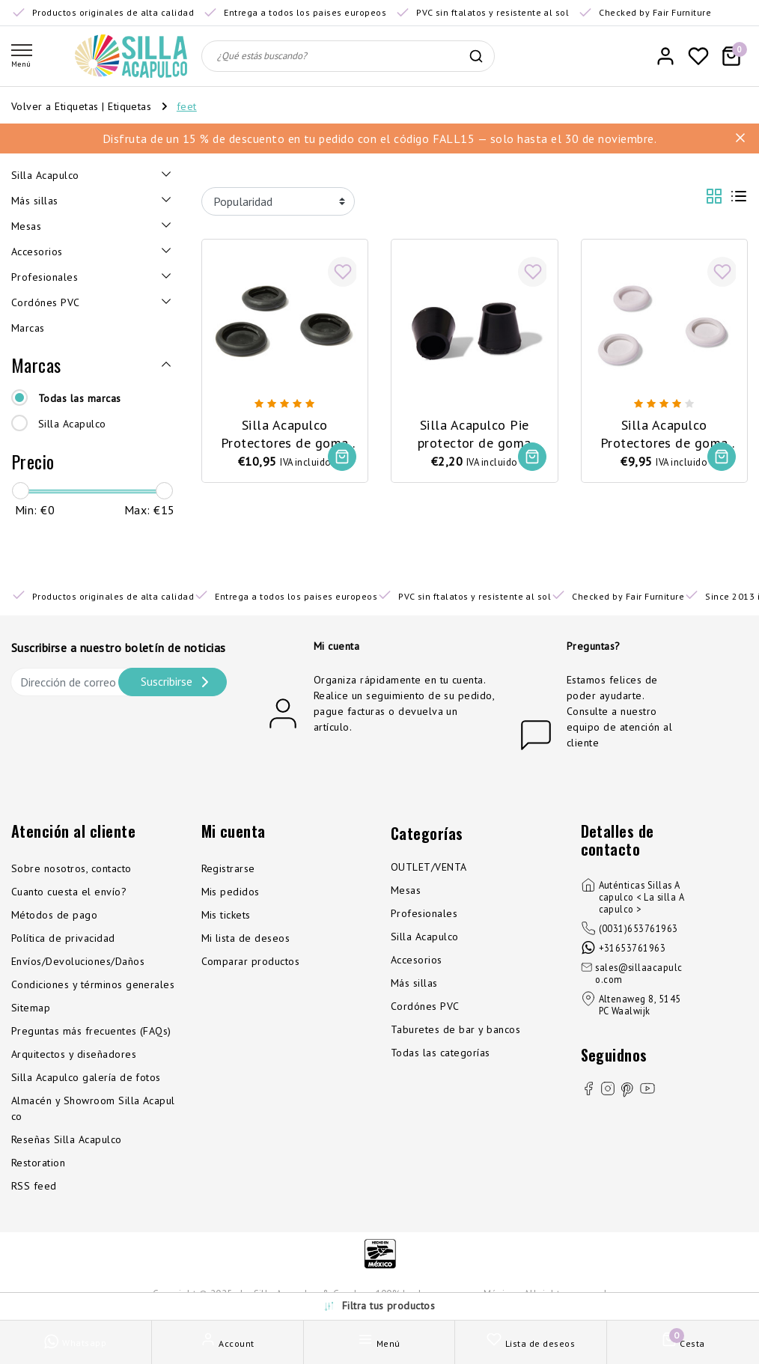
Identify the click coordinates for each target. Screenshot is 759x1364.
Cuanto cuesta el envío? (69, 891)
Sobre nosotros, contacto (71, 868)
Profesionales (424, 913)
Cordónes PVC (425, 1006)
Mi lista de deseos (245, 938)
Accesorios (416, 959)
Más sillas (414, 983)
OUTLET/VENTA (429, 867)
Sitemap (30, 1007)
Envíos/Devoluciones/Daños (77, 961)
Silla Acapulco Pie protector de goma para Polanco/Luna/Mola (474, 434)
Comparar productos (250, 961)
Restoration (38, 1162)
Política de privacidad (63, 938)
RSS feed (34, 1186)
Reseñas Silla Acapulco (66, 1139)
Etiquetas (129, 106)
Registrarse (228, 868)
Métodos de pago (54, 915)
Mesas (406, 890)
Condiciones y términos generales (92, 984)
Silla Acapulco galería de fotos (86, 1077)
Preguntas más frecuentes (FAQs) (91, 1031)
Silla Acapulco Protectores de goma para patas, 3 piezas (285, 434)
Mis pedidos (230, 891)
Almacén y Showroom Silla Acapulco (93, 1108)
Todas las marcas (79, 398)
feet (187, 106)
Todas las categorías (440, 1052)
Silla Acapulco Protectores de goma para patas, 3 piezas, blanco (664, 434)
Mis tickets (226, 915)
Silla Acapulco (72, 423)
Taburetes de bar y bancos (455, 1029)
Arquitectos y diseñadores (73, 1054)
